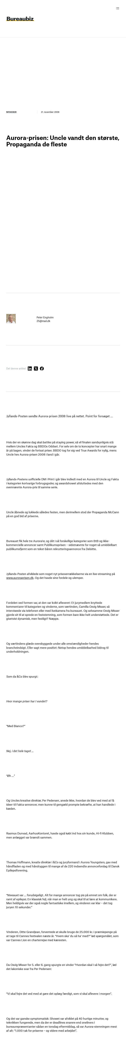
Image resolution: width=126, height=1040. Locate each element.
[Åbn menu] (118, 8)
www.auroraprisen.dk (20, 577)
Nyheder (11, 112)
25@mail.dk (43, 320)
